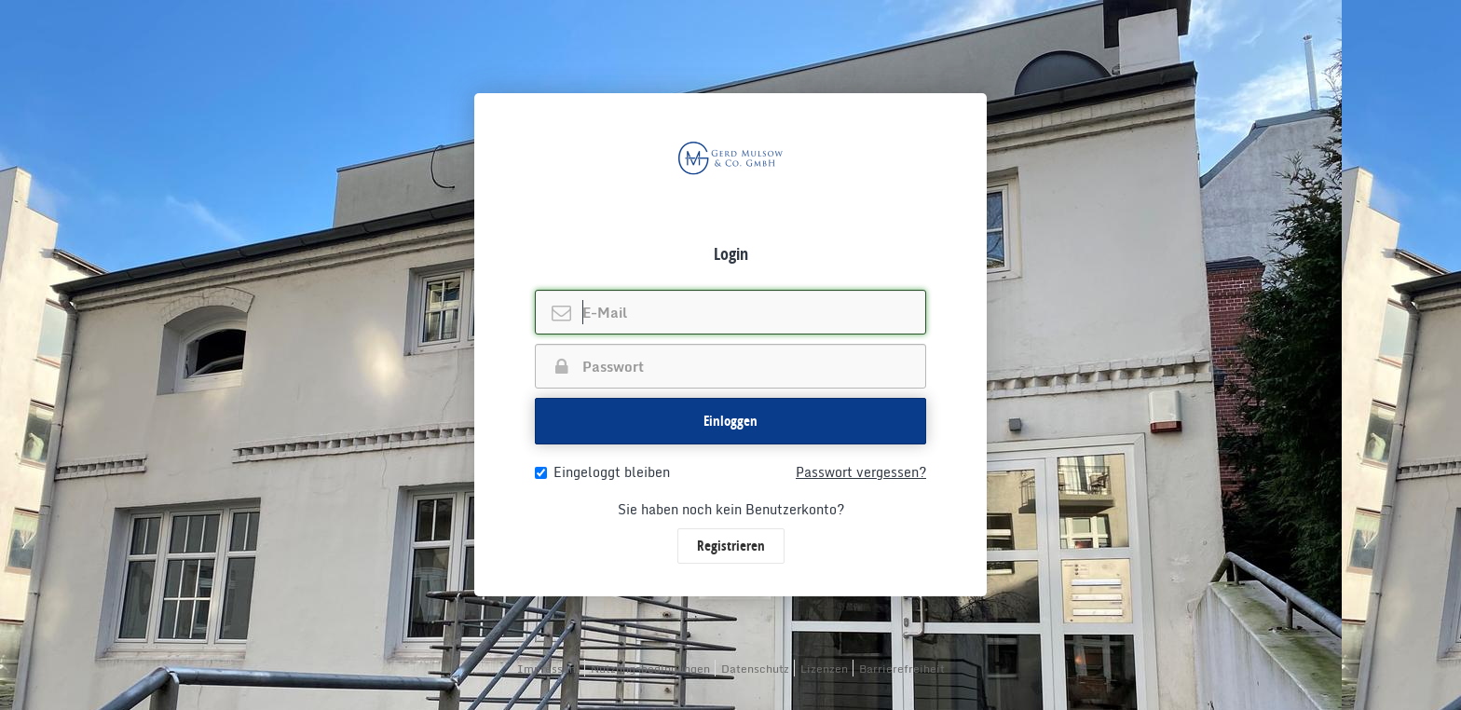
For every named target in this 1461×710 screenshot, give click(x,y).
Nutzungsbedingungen (650, 668)
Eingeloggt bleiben (602, 472)
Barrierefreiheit (902, 668)
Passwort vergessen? (861, 472)
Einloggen (730, 420)
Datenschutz (755, 668)
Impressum (548, 668)
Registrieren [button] (731, 545)
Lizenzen (824, 668)
